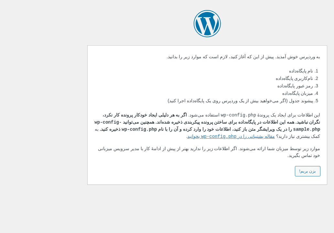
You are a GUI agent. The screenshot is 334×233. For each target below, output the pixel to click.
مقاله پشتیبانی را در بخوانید (191, 136)
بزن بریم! (267, 171)
